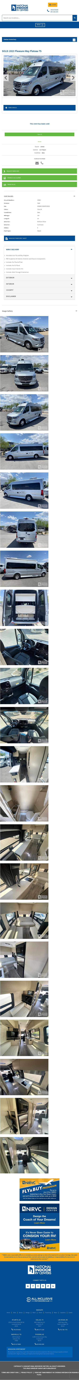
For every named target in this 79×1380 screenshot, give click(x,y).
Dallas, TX (39, 1320)
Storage (28, 1312)
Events (40, 1312)
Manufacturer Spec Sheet (16, 238)
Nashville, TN (16, 1334)
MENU (40, 25)
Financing (48, 1312)
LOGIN (52, 5)
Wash (34, 1312)
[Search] (37, 18)
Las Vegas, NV (63, 1320)
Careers (70, 1312)
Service (20, 1312)
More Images (11, 107)
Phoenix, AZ (39, 1334)
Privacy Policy (26, 1372)
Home (8, 1312)
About (55, 1312)
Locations (63, 1312)
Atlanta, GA (16, 1320)
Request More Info (11, 171)
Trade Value (9, 184)
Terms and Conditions (10, 1372)
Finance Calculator (12, 178)
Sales (14, 1312)
